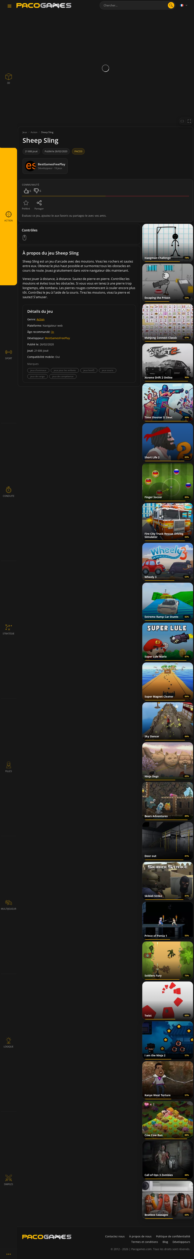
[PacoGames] (47, 1236)
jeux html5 (88, 370)
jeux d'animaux (38, 370)
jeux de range (37, 376)
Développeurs (181, 1242)
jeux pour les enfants (65, 370)
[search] (171, 5)
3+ (52, 332)
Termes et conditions (144, 1242)
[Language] (184, 5)
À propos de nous (140, 1236)
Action (41, 319)
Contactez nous (115, 1236)
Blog (165, 1242)
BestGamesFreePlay (57, 338)
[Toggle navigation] (9, 6)
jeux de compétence (63, 376)
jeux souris (107, 370)
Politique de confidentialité (173, 1236)
